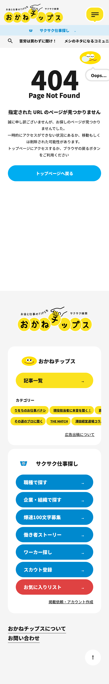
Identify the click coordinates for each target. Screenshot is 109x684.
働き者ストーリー (43, 534)
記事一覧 (33, 380)
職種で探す (35, 482)
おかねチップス (54, 319)
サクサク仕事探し (54, 30)
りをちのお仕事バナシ (30, 410)
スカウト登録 (38, 569)
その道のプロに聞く (28, 421)
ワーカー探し (38, 551)
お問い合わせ (24, 638)
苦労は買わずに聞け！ (37, 41)
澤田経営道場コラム (89, 421)
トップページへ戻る (54, 173)
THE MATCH (59, 421)
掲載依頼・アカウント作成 (71, 601)
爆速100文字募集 (42, 517)
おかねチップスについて (37, 628)
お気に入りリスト (43, 586)
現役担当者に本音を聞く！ (72, 410)
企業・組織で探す (43, 499)
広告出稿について (80, 434)
